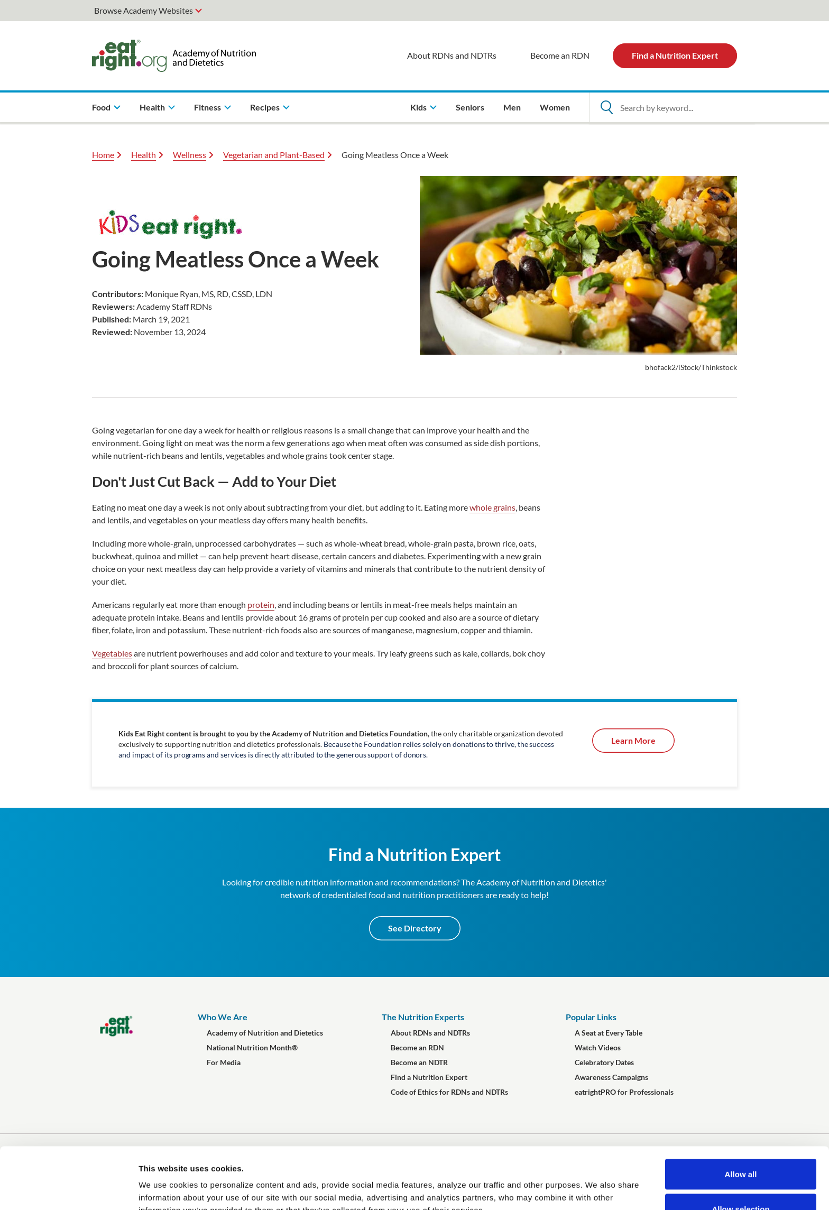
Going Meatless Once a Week (395, 155)
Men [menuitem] (512, 107)
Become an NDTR (419, 1062)
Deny (741, 1181)
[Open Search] (606, 107)
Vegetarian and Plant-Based (274, 155)
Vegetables (112, 653)
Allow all (741, 1112)
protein (260, 604)
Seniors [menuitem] (470, 107)
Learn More (633, 740)
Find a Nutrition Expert (675, 55)
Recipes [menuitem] (265, 107)
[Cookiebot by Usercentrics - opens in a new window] (68, 1189)
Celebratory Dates (604, 1062)
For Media (223, 1062)
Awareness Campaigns (611, 1077)
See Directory (414, 928)
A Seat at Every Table (608, 1032)
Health (143, 155)
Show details (554, 1182)
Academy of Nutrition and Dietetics (265, 1032)
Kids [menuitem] (418, 107)
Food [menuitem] (101, 107)
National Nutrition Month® (252, 1047)
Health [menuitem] (152, 107)
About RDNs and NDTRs (451, 55)
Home (103, 155)
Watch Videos (597, 1047)
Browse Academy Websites (143, 10)
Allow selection (740, 1147)
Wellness (189, 155)
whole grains (492, 507)
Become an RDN (559, 55)
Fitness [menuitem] (207, 107)
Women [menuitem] (555, 107)
